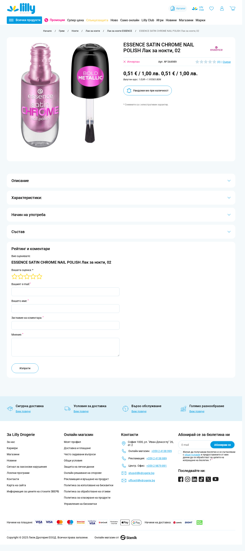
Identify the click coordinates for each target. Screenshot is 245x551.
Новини (171, 20)
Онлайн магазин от (116, 537)
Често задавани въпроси (80, 454)
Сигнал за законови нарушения (27, 466)
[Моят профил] (222, 8)
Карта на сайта (16, 485)
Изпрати (25, 368)
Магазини (186, 20)
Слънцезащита (97, 20)
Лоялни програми (18, 472)
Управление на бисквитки (80, 503)
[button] (216, 49)
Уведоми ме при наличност (147, 90)
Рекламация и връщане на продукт (86, 479)
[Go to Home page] (21, 8)
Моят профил (72, 441)
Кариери (12, 448)
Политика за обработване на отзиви (87, 491)
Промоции (57, 20)
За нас (11, 441)
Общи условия (73, 460)
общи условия (192, 454)
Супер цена (75, 20)
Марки (200, 20)
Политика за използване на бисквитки (88, 485)
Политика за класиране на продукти (87, 497)
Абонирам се (222, 444)
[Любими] (211, 8)
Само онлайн (129, 20)
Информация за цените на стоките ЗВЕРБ (33, 491)
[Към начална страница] (47, 30)
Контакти (13, 479)
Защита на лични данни (79, 466)
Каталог (178, 8)
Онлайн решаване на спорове (82, 472)
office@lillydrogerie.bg (141, 480)
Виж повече (23, 411)
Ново (114, 20)
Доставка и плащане (77, 448)
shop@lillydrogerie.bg (141, 473)
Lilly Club (148, 20)
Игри (159, 20)
